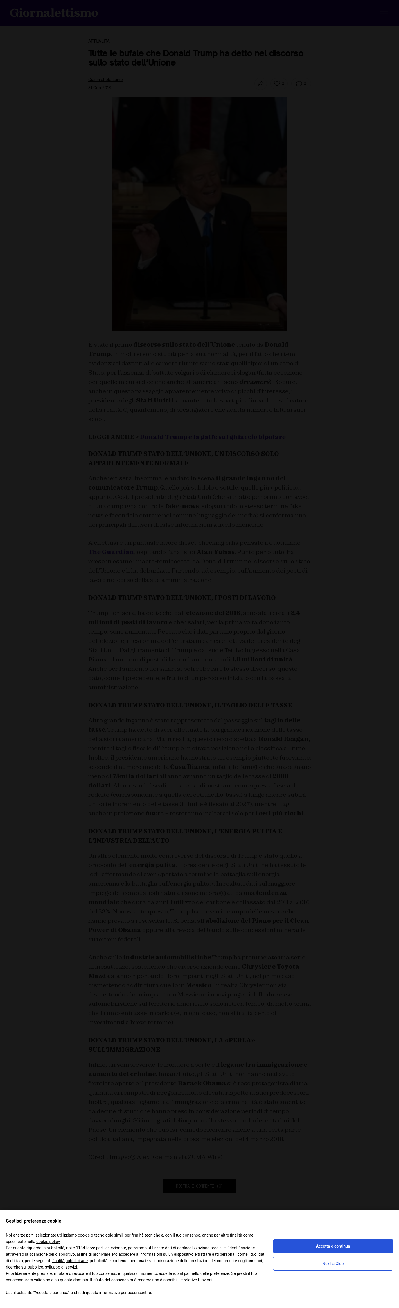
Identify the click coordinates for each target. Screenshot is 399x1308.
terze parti (95, 1248)
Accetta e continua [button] (333, 1246)
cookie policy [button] (48, 1241)
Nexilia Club (333, 1263)
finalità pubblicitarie (70, 1260)
